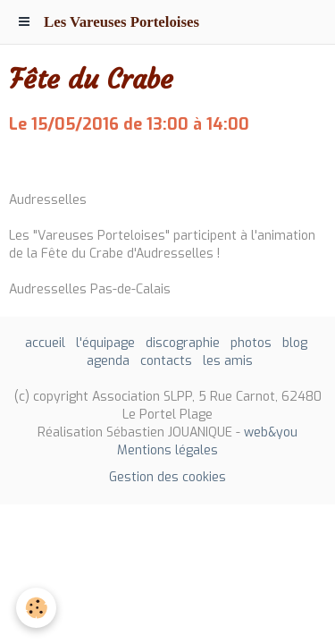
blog (294, 343)
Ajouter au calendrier (73, 163)
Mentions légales (167, 450)
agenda (108, 360)
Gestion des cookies (167, 477)
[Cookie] (36, 608)
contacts (166, 360)
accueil (45, 343)
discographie (183, 343)
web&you (270, 432)
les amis (228, 360)
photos (251, 343)
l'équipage (105, 343)
